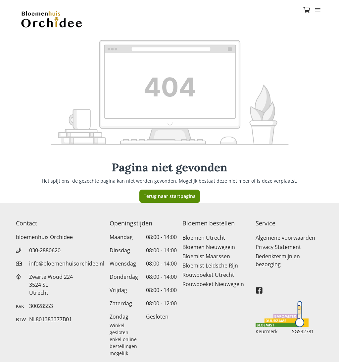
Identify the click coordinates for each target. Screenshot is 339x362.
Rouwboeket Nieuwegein (213, 284)
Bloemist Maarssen (206, 256)
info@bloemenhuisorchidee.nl (66, 263)
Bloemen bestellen (208, 223)
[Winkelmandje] (307, 11)
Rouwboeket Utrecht (208, 274)
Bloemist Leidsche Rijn (210, 265)
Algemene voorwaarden (285, 237)
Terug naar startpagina (170, 196)
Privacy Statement (278, 247)
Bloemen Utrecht (203, 237)
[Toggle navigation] (318, 11)
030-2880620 (45, 250)
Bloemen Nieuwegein (208, 247)
